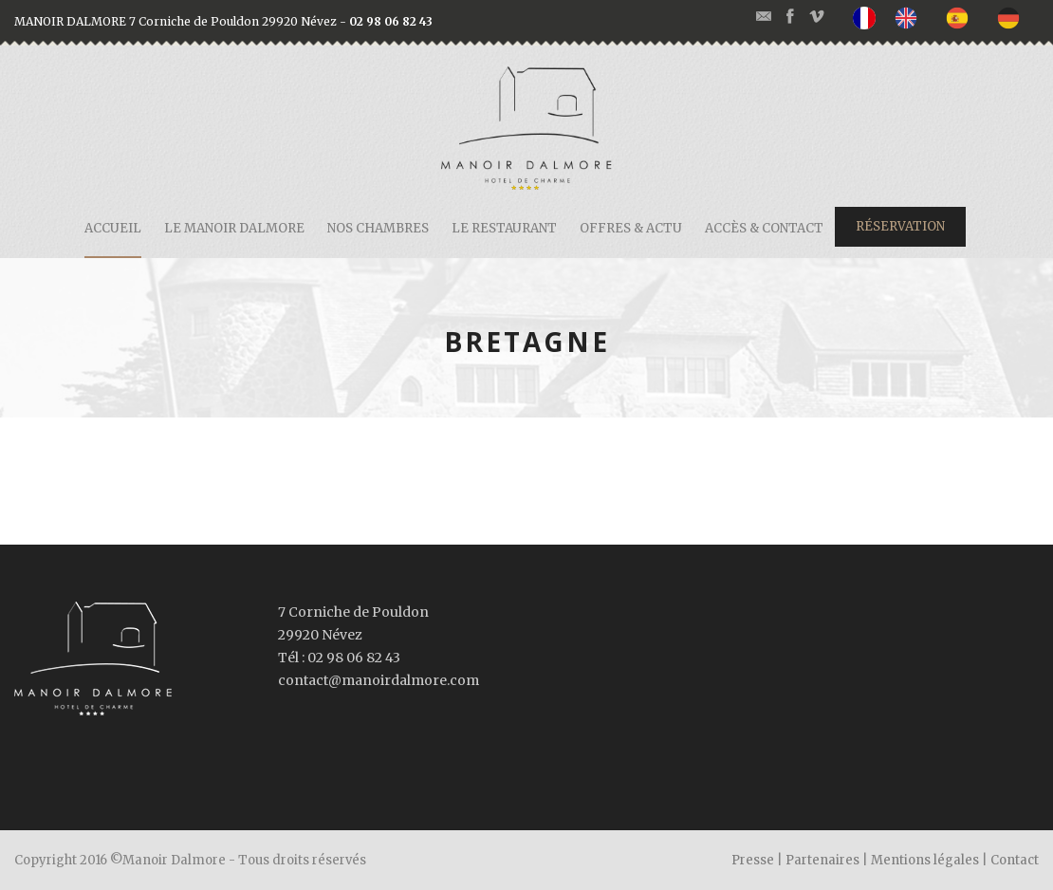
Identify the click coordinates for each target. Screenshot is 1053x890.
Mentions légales (925, 860)
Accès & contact (764, 228)
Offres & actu (631, 228)
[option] (910, 17)
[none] (869, 18)
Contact (1014, 860)
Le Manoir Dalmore (234, 228)
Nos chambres (378, 228)
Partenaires (822, 860)
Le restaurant (504, 228)
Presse (752, 860)
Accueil (112, 228)
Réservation (900, 226)
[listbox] (946, 18)
